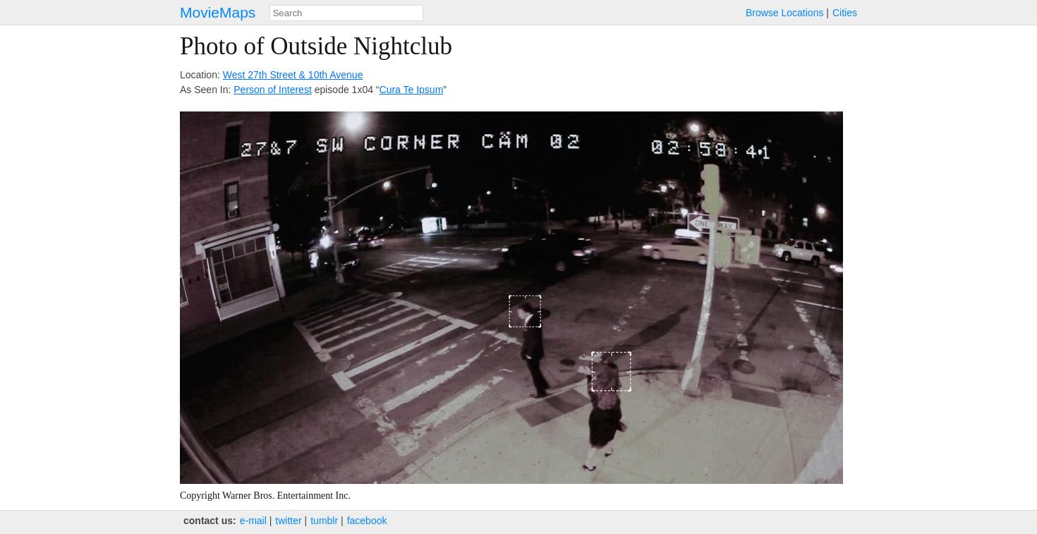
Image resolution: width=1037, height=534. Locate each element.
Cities (844, 12)
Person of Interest (273, 89)
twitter (288, 520)
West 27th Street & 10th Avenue (293, 74)
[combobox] (346, 13)
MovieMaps (217, 12)
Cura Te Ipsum (412, 89)
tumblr (324, 520)
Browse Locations (785, 12)
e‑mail (253, 520)
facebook (367, 520)
